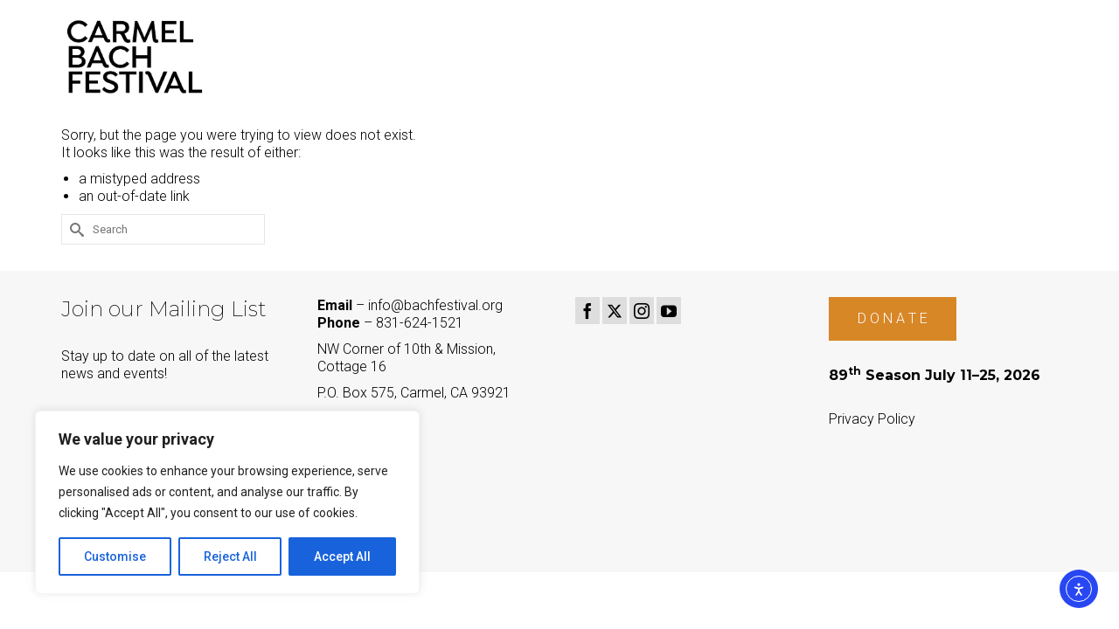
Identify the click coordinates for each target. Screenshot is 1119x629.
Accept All (342, 556)
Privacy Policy (872, 419)
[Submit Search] (74, 229)
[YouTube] (669, 310)
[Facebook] (587, 310)
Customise (115, 556)
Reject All (230, 556)
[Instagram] (641, 310)
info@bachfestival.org (435, 305)
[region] (227, 502)
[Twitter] (614, 310)
